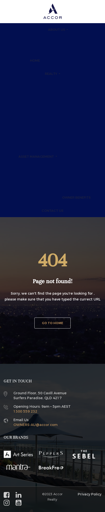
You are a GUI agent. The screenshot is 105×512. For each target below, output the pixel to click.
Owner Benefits (76, 197)
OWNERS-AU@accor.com (35, 425)
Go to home (52, 323)
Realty (51, 74)
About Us (57, 30)
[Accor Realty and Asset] (53, 11)
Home (35, 60)
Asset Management (37, 157)
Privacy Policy (89, 494)
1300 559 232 (25, 411)
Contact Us (52, 211)
